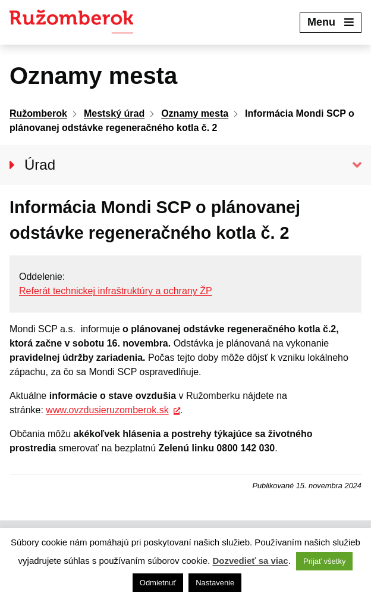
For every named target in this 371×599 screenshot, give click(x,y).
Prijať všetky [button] (324, 561)
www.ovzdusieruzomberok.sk (107, 410)
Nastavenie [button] (215, 582)
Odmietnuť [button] (158, 582)
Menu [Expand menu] (330, 22)
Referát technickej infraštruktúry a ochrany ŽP (115, 291)
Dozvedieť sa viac (250, 561)
